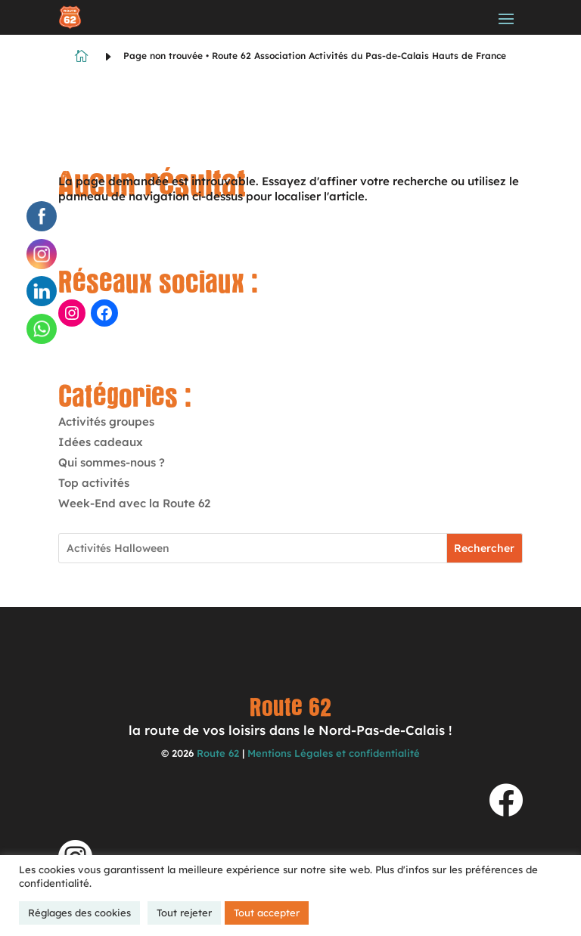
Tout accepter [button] (267, 913)
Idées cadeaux (100, 442)
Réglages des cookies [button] (79, 913)
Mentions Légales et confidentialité (333, 753)
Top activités (93, 483)
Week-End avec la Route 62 (134, 503)
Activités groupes (106, 421)
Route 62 (218, 753)
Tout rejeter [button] (184, 913)
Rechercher (484, 548)
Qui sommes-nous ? (111, 462)
